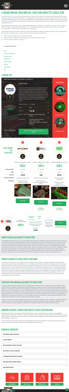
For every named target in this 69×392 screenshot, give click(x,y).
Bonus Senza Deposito (9, 53)
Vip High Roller (7, 67)
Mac (5, 69)
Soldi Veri (6, 64)
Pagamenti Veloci (8, 56)
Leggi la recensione (10, 130)
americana (24, 265)
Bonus (5, 50)
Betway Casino (55, 31)
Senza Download (8, 61)
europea (31, 265)
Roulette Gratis (7, 58)
